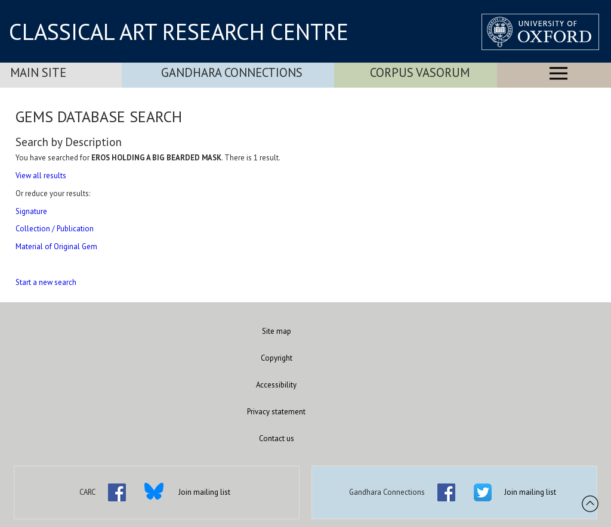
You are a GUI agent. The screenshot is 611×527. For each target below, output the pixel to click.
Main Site (38, 72)
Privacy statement (276, 412)
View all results (41, 175)
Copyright (276, 358)
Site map (276, 331)
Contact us (276, 438)
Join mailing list (204, 492)
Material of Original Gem (56, 246)
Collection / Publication (55, 229)
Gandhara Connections (232, 72)
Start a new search (46, 282)
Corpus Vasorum (420, 72)
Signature (31, 211)
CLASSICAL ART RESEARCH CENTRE (178, 31)
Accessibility (276, 385)
